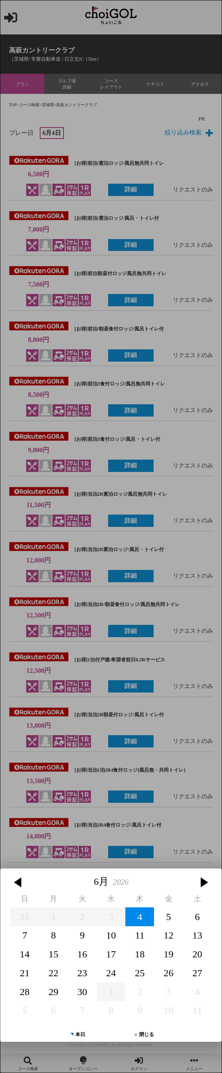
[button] (18, 831)
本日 (80, 983)
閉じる (146, 983)
